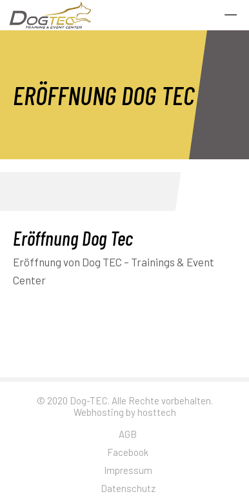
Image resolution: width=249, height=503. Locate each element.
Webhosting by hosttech (125, 412)
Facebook (127, 452)
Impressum (128, 470)
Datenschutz (128, 488)
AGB (128, 434)
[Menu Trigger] (230, 14)
